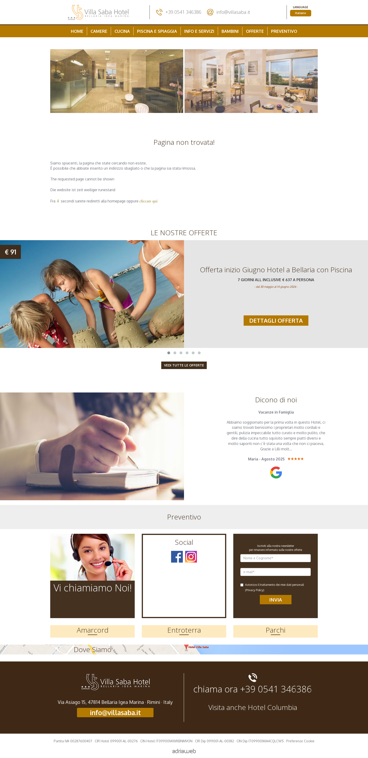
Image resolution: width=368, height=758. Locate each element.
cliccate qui (148, 201)
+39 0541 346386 (183, 12)
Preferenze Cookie (300, 741)
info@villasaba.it (233, 12)
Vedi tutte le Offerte (184, 365)
